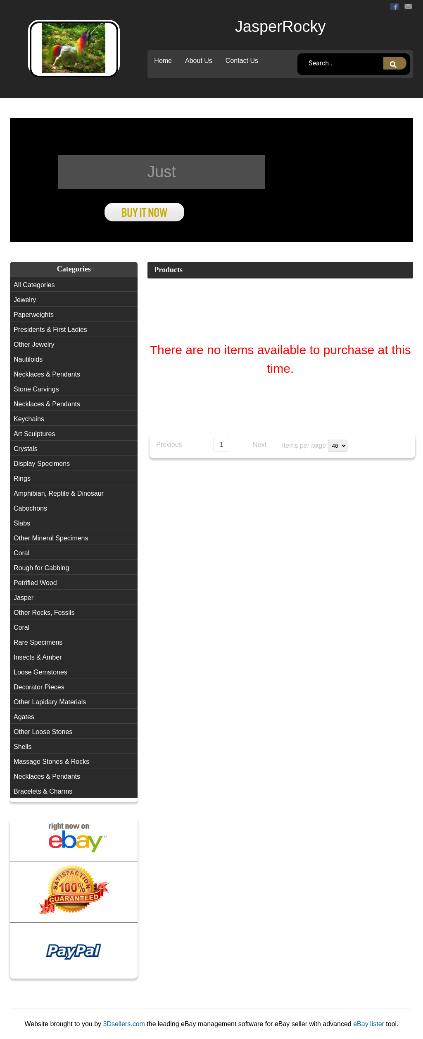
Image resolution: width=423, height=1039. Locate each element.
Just (161, 171)
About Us (198, 60)
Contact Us (242, 60)
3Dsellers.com (125, 1023)
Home (163, 60)
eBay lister (368, 1023)
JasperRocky (280, 26)
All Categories (34, 284)
